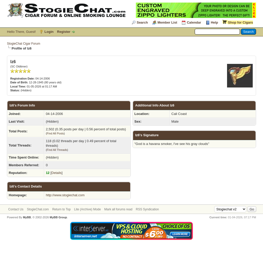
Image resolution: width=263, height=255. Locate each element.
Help (214, 22)
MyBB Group (58, 217)
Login (48, 32)
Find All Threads (57, 149)
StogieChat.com (38, 209)
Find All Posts (55, 133)
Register (63, 32)
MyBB (27, 217)
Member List (167, 22)
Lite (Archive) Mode (87, 209)
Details (56, 173)
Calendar (194, 22)
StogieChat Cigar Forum (23, 43)
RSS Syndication (147, 209)
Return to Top (61, 209)
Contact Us (15, 209)
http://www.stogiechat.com (65, 195)
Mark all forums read (118, 209)
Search (142, 22)
